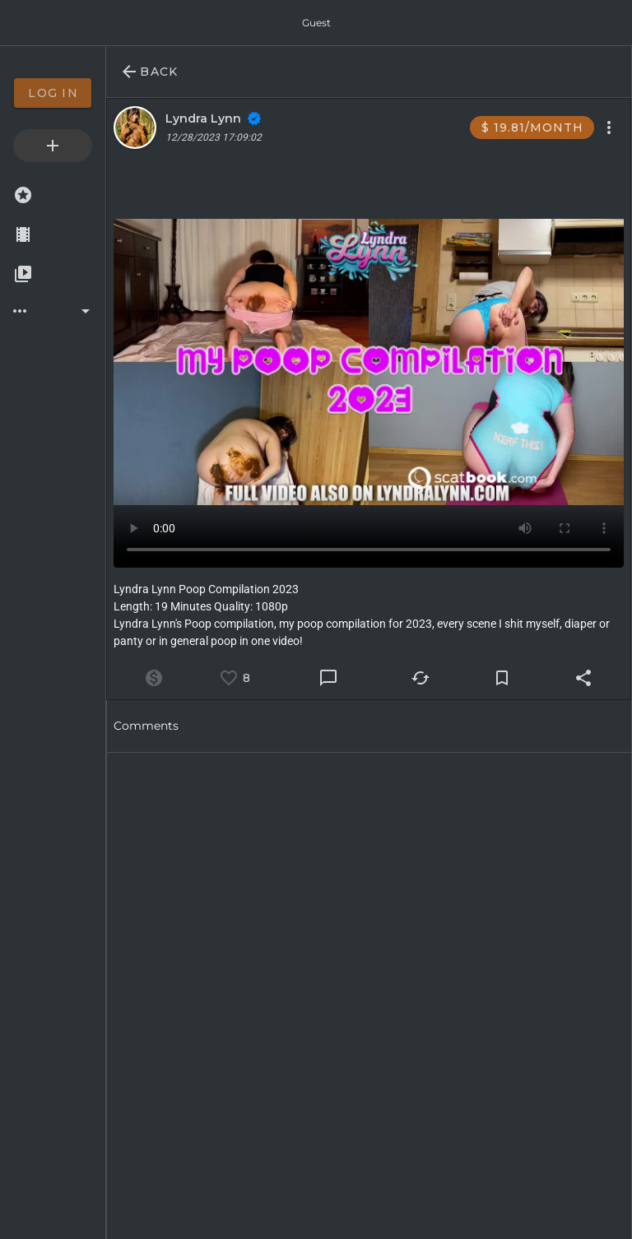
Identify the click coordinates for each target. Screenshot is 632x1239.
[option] (52, 93)
